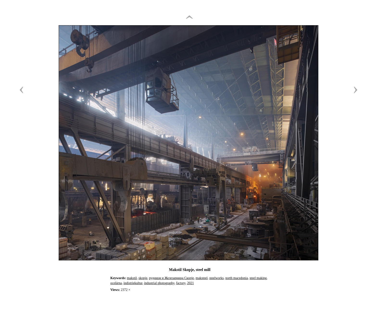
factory (180, 283)
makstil (132, 278)
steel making (258, 278)
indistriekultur (132, 283)
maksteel (202, 278)
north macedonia (236, 278)
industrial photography (159, 283)
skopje (142, 278)
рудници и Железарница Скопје (171, 278)
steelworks (216, 278)
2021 (190, 283)
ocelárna (116, 283)
